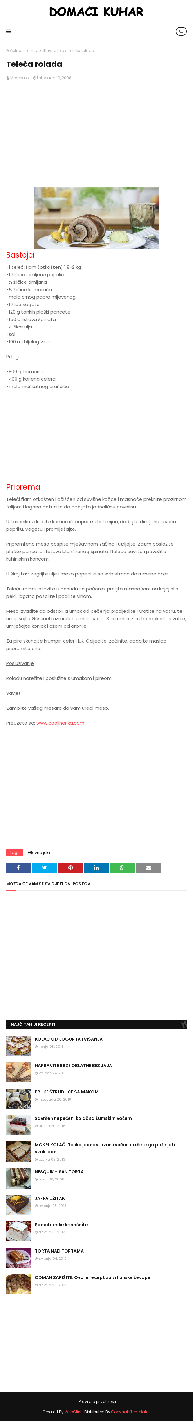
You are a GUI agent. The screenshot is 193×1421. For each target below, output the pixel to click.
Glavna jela (53, 50)
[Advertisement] (96, 130)
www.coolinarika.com (60, 723)
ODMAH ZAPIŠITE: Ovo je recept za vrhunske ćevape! (93, 1277)
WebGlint (73, 1411)
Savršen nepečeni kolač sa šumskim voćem (83, 1118)
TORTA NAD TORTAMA (59, 1251)
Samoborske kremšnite (61, 1225)
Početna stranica (22, 50)
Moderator (20, 77)
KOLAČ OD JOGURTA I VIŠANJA (69, 1039)
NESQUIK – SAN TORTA (59, 1172)
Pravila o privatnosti (97, 1401)
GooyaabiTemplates (130, 1411)
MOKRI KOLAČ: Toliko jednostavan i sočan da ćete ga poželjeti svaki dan (105, 1148)
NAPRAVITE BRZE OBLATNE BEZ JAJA (73, 1065)
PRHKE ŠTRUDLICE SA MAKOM (67, 1092)
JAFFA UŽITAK (50, 1198)
